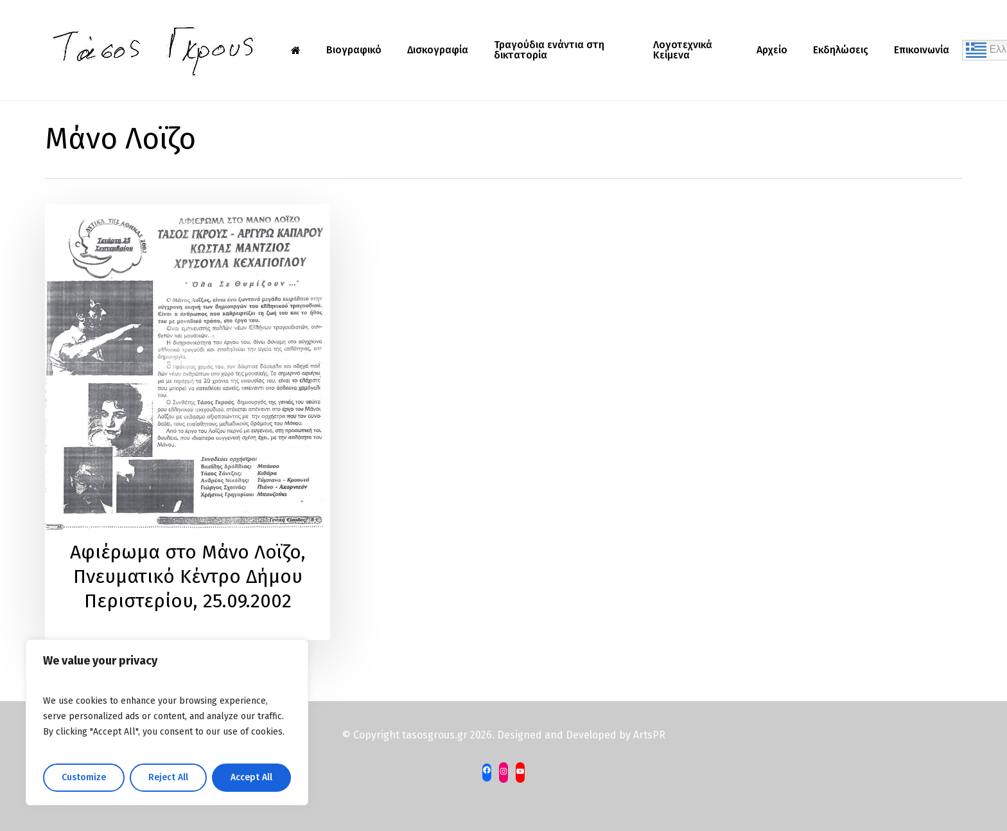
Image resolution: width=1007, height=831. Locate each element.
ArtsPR (649, 735)
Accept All (251, 777)
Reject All (168, 777)
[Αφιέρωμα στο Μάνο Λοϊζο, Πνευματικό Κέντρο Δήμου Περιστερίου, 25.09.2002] (187, 422)
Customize (84, 777)
